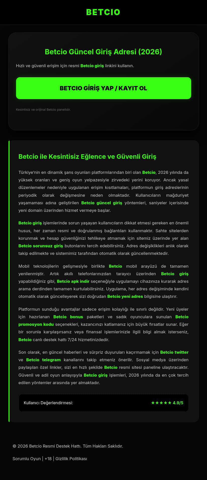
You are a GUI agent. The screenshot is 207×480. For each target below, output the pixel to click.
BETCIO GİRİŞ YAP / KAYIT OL (103, 88)
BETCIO (103, 12)
